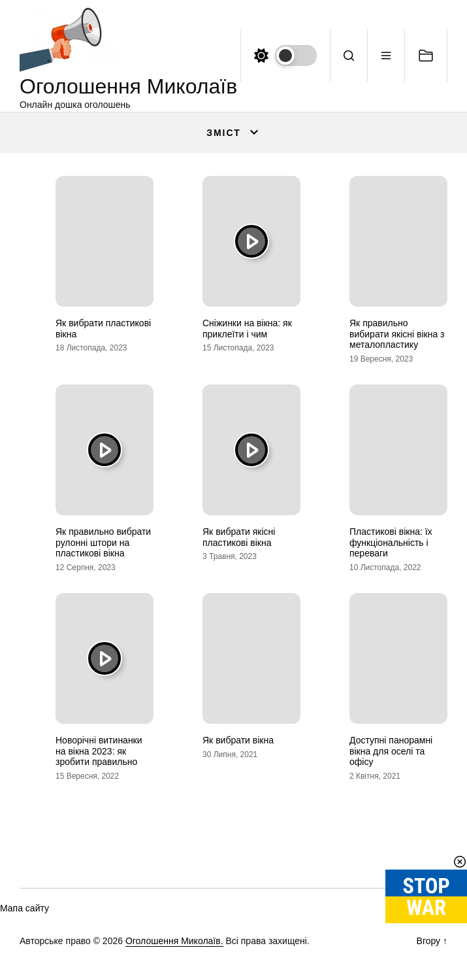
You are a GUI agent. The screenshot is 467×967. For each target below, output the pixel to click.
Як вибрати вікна (238, 740)
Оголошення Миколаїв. (174, 941)
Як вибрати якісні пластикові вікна (238, 537)
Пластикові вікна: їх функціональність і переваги (390, 542)
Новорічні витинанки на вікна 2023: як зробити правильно (99, 751)
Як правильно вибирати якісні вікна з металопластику (397, 334)
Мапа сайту (24, 908)
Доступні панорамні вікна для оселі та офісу (390, 751)
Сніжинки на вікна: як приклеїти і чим (247, 328)
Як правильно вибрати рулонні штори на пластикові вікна (103, 542)
